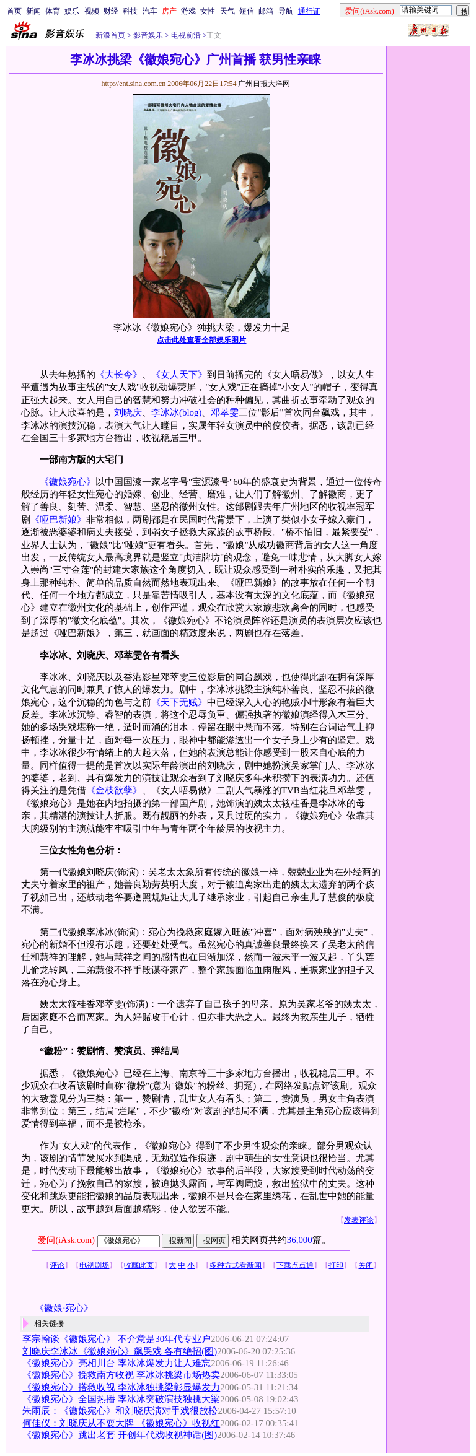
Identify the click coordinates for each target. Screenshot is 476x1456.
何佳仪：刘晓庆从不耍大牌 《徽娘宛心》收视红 (121, 1423)
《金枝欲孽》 (114, 790)
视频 (91, 11)
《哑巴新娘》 (58, 520)
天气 (227, 11)
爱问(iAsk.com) (66, 1240)
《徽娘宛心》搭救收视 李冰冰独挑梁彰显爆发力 (121, 1387)
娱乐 (71, 11)
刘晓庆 (128, 412)
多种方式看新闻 (235, 1265)
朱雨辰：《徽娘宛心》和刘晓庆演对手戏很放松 (120, 1411)
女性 (207, 11)
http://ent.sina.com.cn (134, 83)
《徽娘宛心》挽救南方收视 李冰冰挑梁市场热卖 (121, 1375)
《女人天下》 (179, 375)
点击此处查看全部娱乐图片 (201, 340)
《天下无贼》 (179, 702)
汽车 (150, 11)
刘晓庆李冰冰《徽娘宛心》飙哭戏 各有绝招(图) (119, 1351)
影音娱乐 (148, 35)
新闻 (33, 11)
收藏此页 (139, 1265)
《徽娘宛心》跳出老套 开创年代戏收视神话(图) (119, 1435)
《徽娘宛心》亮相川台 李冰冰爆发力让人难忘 (116, 1363)
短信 (246, 11)
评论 (57, 1265)
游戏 (188, 11)
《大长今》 (118, 375)
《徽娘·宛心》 (64, 1308)
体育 (52, 11)
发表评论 (359, 1220)
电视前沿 (185, 35)
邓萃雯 (225, 412)
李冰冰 (165, 412)
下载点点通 (295, 1265)
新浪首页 (110, 35)
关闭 (365, 1265)
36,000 (299, 1240)
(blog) (190, 412)
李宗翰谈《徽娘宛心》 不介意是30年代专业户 (116, 1339)
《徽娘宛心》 (67, 482)
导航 (285, 11)
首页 (14, 11)
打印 (335, 1265)
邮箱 (265, 11)
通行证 (309, 11)
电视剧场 (94, 1265)
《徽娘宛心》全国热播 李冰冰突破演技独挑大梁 (121, 1399)
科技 (130, 11)
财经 (111, 11)
